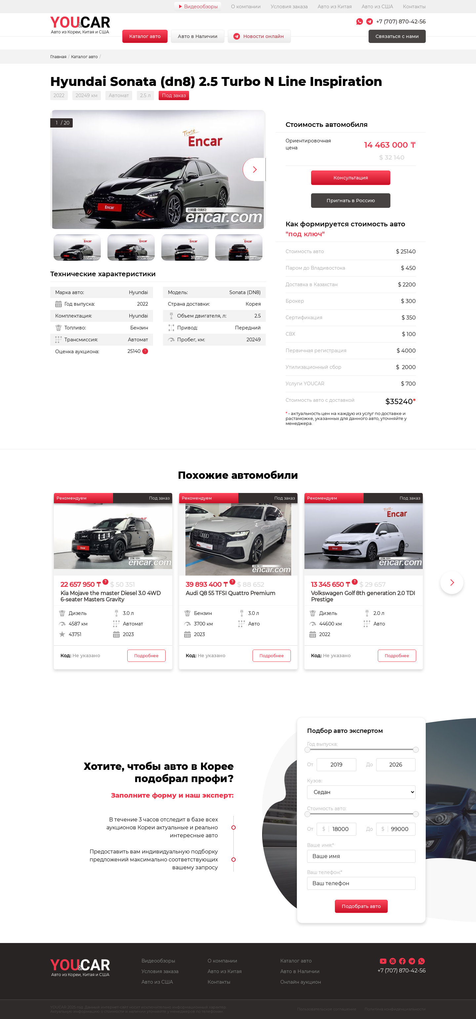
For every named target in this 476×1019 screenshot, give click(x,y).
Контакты (414, 7)
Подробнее (146, 655)
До (369, 765)
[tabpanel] (158, 169)
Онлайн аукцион (300, 982)
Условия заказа (289, 7)
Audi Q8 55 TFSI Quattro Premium (230, 593)
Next (254, 169)
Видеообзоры (201, 7)
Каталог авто (145, 36)
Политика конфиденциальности (395, 1009)
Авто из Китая (335, 7)
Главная (58, 56)
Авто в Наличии (198, 36)
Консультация (351, 178)
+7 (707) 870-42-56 (401, 22)
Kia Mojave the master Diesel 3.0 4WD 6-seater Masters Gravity (110, 596)
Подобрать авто (361, 906)
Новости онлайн (263, 36)
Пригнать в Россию (351, 201)
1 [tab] (57, 122)
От (310, 765)
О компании (246, 7)
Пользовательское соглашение (326, 1009)
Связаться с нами (397, 36)
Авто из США (377, 7)
